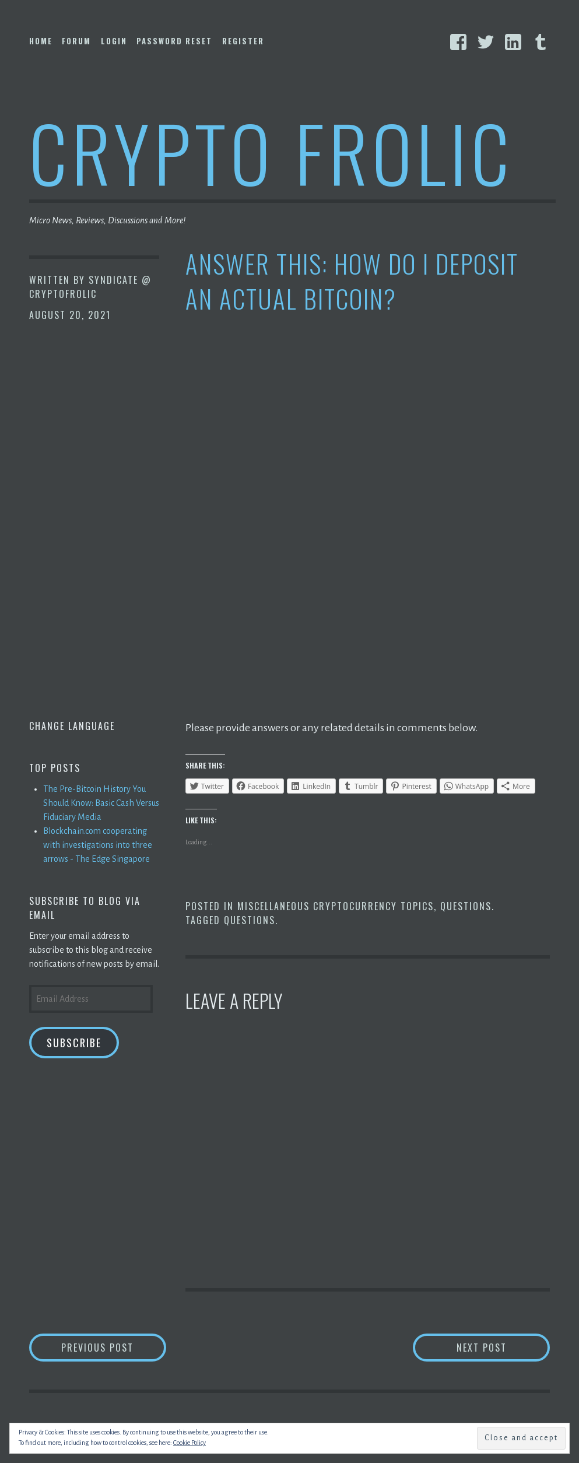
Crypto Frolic (271, 152)
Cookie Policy (189, 1442)
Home (40, 41)
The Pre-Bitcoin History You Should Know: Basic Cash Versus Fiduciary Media (101, 803)
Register (243, 41)
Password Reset (174, 41)
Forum (76, 41)
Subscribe (74, 1042)
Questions (466, 906)
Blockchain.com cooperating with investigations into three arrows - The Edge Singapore (97, 845)
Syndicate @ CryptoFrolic (90, 287)
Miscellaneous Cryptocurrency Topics (335, 906)
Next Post (503, 1347)
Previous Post (113, 1347)
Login (114, 41)
